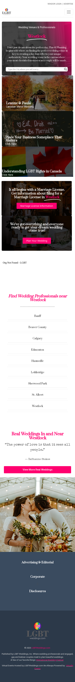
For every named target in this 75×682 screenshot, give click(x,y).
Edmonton (37, 350)
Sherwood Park (37, 383)
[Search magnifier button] (65, 69)
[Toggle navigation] (68, 12)
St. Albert (37, 395)
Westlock (37, 406)
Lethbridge (37, 372)
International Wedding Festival (49, 660)
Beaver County (37, 327)
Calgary (37, 338)
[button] (37, 206)
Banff (37, 316)
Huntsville (37, 361)
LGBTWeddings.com (40, 648)
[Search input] (35, 69)
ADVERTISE (68, 3)
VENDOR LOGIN (54, 3)
